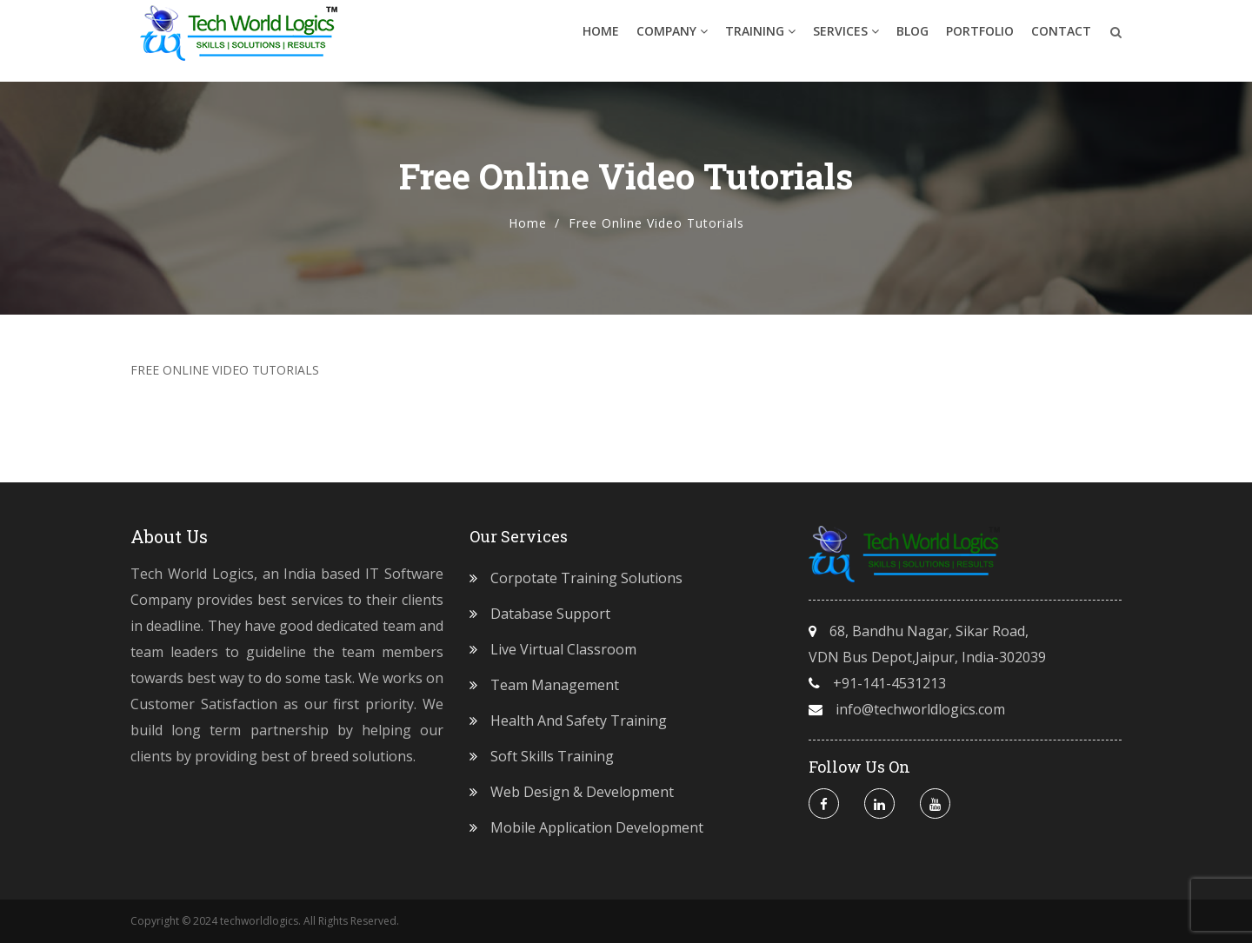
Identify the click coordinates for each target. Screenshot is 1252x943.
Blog (912, 38)
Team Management (554, 684)
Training (760, 38)
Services (846, 38)
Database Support (550, 613)
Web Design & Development (582, 791)
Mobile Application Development (596, 827)
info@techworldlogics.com (920, 709)
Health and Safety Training (578, 720)
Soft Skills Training (552, 756)
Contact (1061, 38)
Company (672, 38)
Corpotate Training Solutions (586, 578)
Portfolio (980, 38)
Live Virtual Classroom (563, 649)
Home (601, 38)
